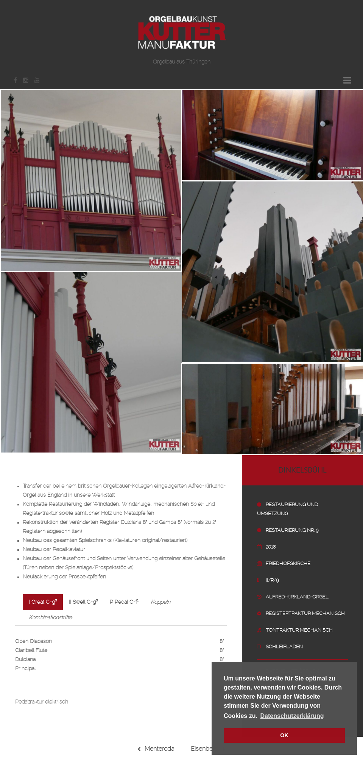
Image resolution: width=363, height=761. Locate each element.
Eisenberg (208, 749)
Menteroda (155, 749)
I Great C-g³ (43, 602)
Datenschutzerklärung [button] (292, 716)
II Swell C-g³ (83, 602)
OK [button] (284, 735)
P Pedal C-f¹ (124, 602)
